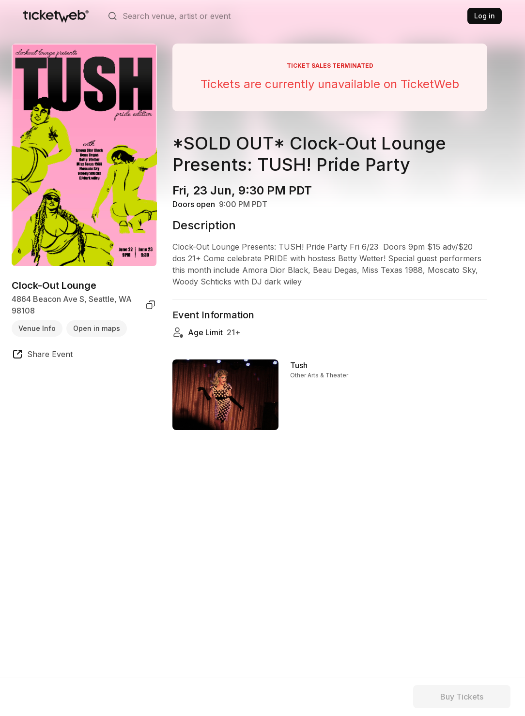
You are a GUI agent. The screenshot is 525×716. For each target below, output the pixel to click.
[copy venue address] (150, 304)
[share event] (42, 355)
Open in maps (96, 328)
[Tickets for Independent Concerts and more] (56, 16)
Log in (484, 16)
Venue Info (37, 328)
